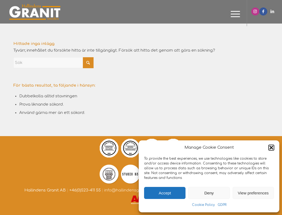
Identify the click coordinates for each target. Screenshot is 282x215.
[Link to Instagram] (255, 11)
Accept (165, 193)
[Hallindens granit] (35, 12)
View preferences (253, 193)
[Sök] (53, 62)
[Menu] (233, 14)
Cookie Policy (203, 205)
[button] (271, 147)
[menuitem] (233, 14)
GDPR (222, 205)
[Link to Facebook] (263, 11)
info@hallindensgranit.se (128, 190)
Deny (209, 193)
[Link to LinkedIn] (272, 11)
